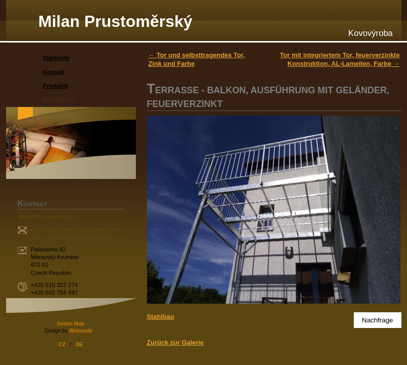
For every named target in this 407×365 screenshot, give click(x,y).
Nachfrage (377, 320)
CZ (62, 344)
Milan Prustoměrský (116, 21)
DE (79, 344)
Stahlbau (160, 316)
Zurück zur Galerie (175, 342)
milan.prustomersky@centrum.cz (76, 237)
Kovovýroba (370, 33)
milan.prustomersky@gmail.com (75, 229)
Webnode (80, 331)
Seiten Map (70, 323)
